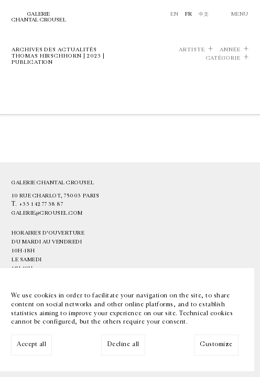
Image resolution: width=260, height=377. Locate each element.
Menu (239, 14)
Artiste (192, 50)
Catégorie (223, 58)
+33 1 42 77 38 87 (41, 204)
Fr (188, 14)
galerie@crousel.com (47, 213)
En (174, 14)
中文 (204, 14)
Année (230, 50)
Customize (216, 344)
